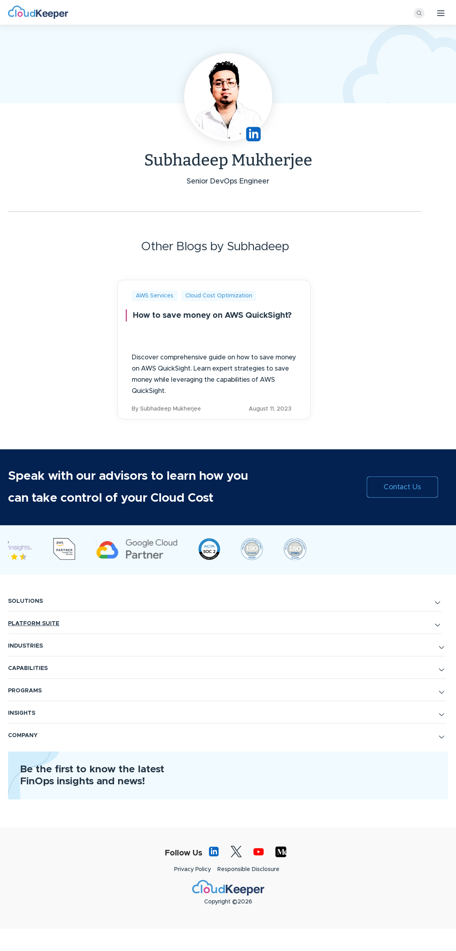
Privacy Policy (192, 891)
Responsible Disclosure (248, 891)
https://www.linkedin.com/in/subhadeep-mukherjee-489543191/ (253, 134)
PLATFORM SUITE (33, 645)
